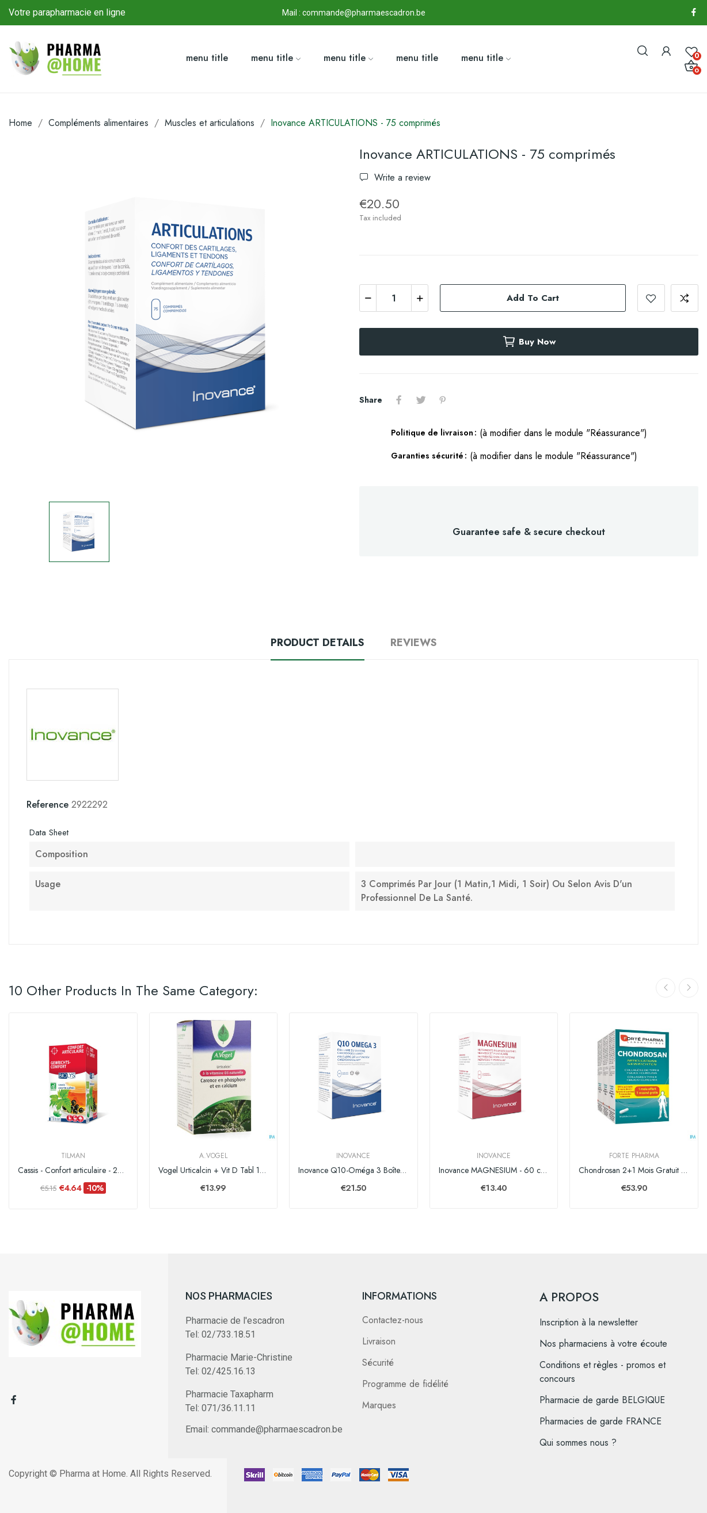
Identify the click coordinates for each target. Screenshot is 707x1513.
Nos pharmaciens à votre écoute (603, 1343)
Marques (379, 1405)
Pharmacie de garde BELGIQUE (602, 1400)
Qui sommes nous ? (578, 1442)
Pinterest (443, 399)
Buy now (529, 342)
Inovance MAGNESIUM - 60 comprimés (494, 1170)
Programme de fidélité (405, 1383)
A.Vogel (213, 1155)
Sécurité (378, 1362)
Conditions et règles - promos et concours (602, 1371)
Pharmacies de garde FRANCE (600, 1421)
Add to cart (533, 298)
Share (399, 399)
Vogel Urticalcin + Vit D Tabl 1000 (213, 1170)
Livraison (379, 1341)
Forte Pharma (634, 1155)
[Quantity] (394, 298)
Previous (665, 988)
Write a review (401, 177)
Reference (47, 804)
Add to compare (684, 298)
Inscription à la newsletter (588, 1322)
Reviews (413, 642)
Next (688, 988)
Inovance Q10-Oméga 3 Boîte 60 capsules (353, 1170)
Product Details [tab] (317, 642)
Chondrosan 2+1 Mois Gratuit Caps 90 (634, 1170)
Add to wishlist (651, 298)
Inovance (353, 1155)
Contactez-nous (392, 1320)
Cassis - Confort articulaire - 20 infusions (73, 1170)
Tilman (73, 1155)
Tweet (421, 399)
